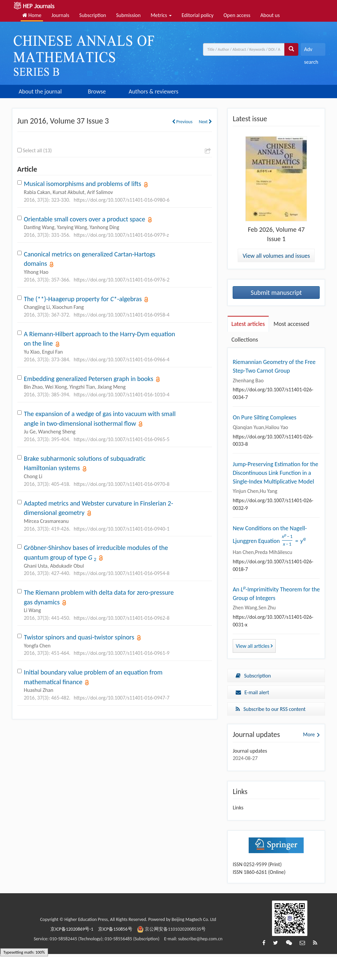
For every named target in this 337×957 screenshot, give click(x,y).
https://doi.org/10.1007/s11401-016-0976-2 (121, 279)
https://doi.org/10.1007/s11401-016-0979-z (121, 235)
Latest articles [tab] (248, 324)
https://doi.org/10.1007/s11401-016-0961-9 (121, 653)
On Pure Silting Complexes (264, 417)
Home (32, 15)
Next (205, 122)
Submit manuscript (276, 293)
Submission (128, 15)
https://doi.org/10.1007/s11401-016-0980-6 (121, 200)
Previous (182, 122)
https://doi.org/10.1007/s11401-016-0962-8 (121, 618)
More (309, 737)
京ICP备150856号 (115, 932)
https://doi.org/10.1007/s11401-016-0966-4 (121, 359)
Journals (60, 15)
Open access (236, 15)
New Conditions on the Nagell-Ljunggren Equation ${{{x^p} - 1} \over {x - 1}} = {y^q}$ (271, 537)
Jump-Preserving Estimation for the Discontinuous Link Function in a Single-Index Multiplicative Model (275, 472)
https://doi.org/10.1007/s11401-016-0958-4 (121, 315)
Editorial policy (198, 15)
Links (238, 810)
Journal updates (250, 753)
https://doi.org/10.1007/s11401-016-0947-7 (121, 698)
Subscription (92, 15)
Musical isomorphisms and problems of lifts (82, 184)
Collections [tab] (244, 339)
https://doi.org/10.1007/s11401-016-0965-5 (121, 439)
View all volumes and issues (276, 255)
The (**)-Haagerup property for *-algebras (83, 299)
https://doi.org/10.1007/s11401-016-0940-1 (121, 529)
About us (270, 15)
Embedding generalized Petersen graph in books (88, 379)
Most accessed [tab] (291, 324)
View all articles (254, 649)
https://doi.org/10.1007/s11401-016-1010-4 (121, 394)
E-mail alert (252, 695)
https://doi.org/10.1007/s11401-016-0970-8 (121, 484)
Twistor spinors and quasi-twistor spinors (79, 637)
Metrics (161, 15)
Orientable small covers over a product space (84, 219)
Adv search (311, 51)
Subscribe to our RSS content (271, 712)
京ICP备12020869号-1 (71, 932)
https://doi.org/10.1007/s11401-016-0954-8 (121, 573)
